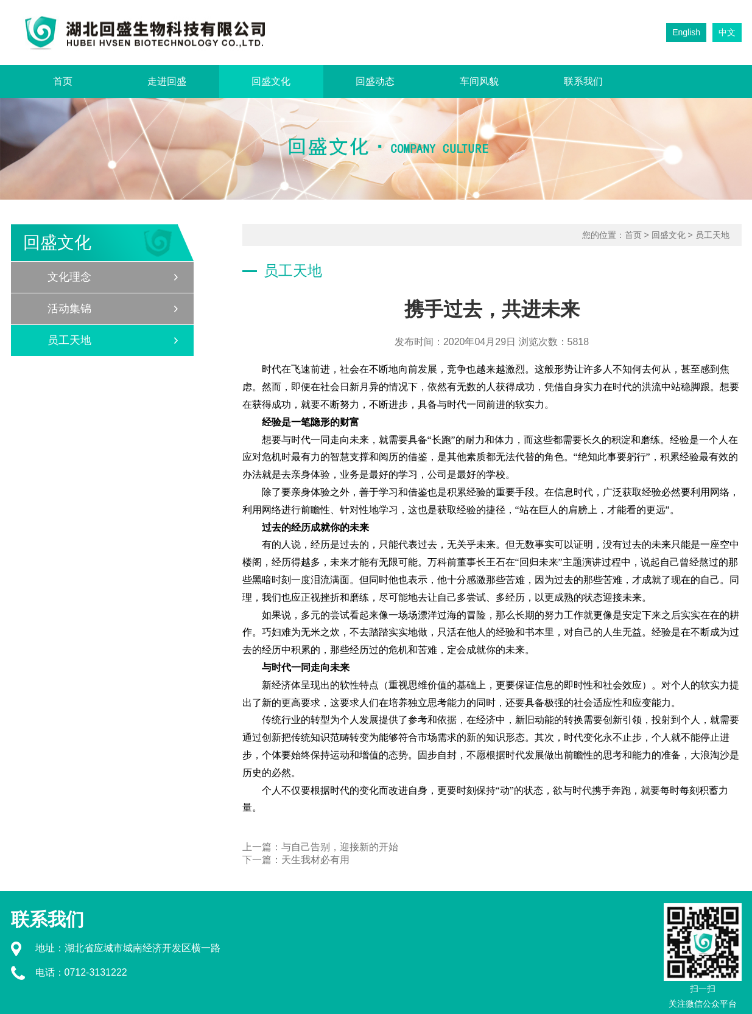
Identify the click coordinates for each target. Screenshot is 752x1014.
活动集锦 (69, 308)
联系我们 (583, 81)
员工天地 (69, 340)
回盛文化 (270, 81)
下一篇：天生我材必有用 (296, 860)
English (686, 32)
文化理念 (69, 277)
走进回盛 (166, 81)
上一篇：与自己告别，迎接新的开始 (320, 847)
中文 (727, 32)
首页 (62, 81)
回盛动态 (375, 81)
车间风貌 (479, 81)
